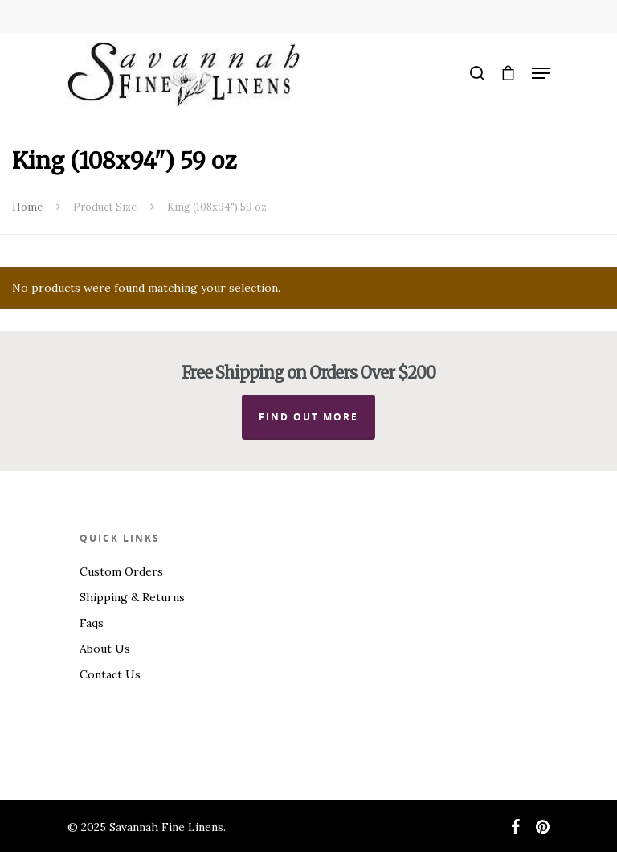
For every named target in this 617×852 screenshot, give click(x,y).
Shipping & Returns (132, 597)
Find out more (308, 417)
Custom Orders (121, 571)
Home (27, 207)
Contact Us (110, 674)
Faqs (92, 623)
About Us (105, 648)
